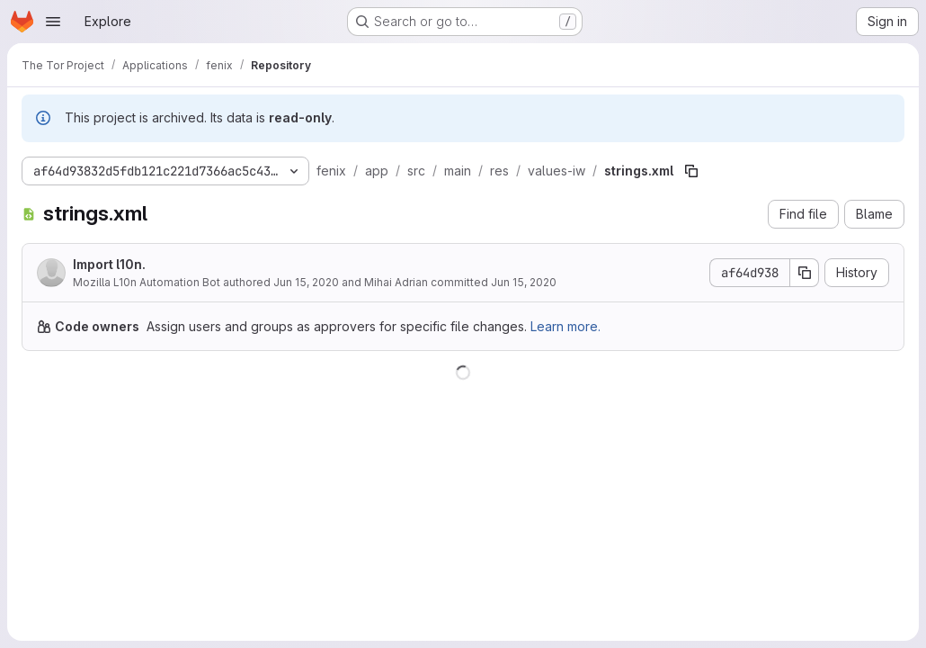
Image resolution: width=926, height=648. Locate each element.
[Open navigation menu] (53, 21)
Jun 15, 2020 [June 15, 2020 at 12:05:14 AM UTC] (306, 282)
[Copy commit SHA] (804, 272)
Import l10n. (109, 264)
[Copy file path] (691, 171)
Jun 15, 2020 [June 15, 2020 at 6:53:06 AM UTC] (523, 282)
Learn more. (565, 326)
